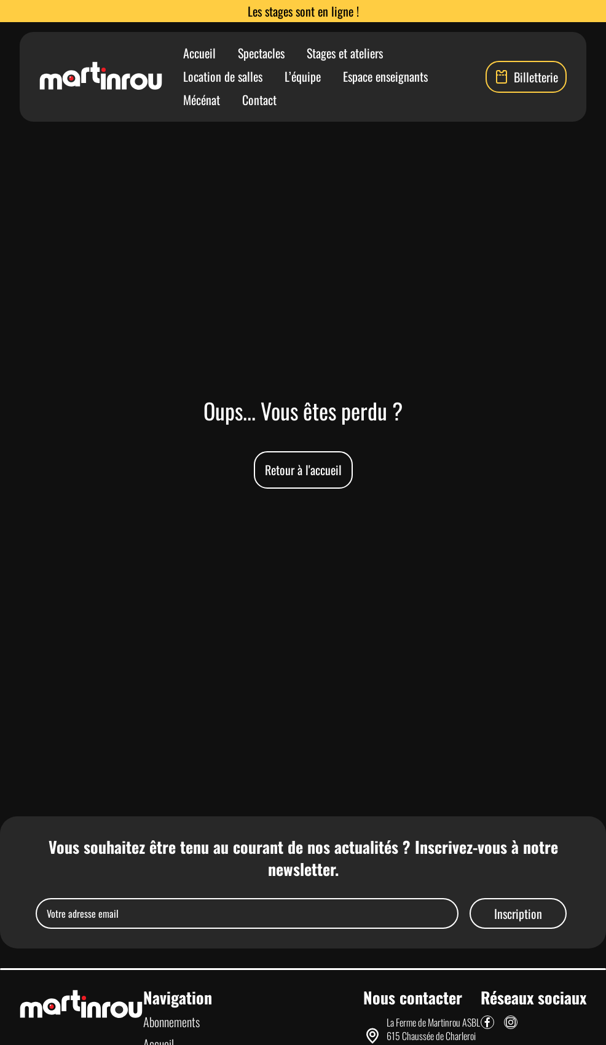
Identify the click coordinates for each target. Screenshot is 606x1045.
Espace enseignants (385, 76)
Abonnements (171, 1021)
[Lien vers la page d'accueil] (100, 76)
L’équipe (303, 76)
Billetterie (526, 77)
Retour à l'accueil (303, 469)
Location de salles (222, 76)
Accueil (199, 53)
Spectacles (261, 53)
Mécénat (201, 99)
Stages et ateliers (345, 53)
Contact (259, 99)
